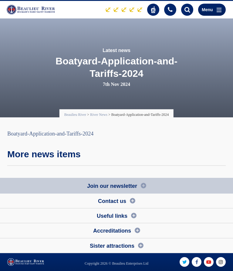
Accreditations (112, 231)
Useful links (112, 216)
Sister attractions (112, 246)
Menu (211, 9)
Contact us (112, 201)
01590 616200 (170, 10)
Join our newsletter (112, 186)
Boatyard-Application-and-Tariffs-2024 (50, 134)
